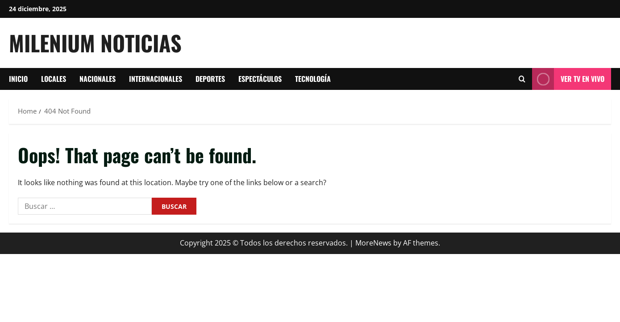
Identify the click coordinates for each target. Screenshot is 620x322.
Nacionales (97, 78)
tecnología (313, 78)
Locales (53, 78)
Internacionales (155, 78)
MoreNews (373, 243)
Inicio (18, 78)
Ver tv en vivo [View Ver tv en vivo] (568, 79)
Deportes (210, 78)
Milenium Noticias (95, 43)
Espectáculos (260, 78)
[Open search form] (522, 79)
